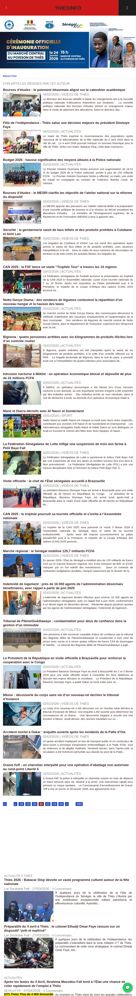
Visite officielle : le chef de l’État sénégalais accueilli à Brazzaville (58, 485)
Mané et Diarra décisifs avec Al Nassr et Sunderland (46, 415)
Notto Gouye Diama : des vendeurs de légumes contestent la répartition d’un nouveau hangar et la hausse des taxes (67, 306)
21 (42, 812)
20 (35, 812)
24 (63, 812)
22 (49, 812)
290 (81, 812)
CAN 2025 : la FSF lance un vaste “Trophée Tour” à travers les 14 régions (64, 271)
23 (56, 812)
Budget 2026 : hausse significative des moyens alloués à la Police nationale (66, 164)
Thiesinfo (68, 8)
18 (22, 812)
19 (28, 812)
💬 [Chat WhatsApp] (127, 988)
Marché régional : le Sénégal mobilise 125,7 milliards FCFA (52, 555)
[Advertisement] (31, 852)
